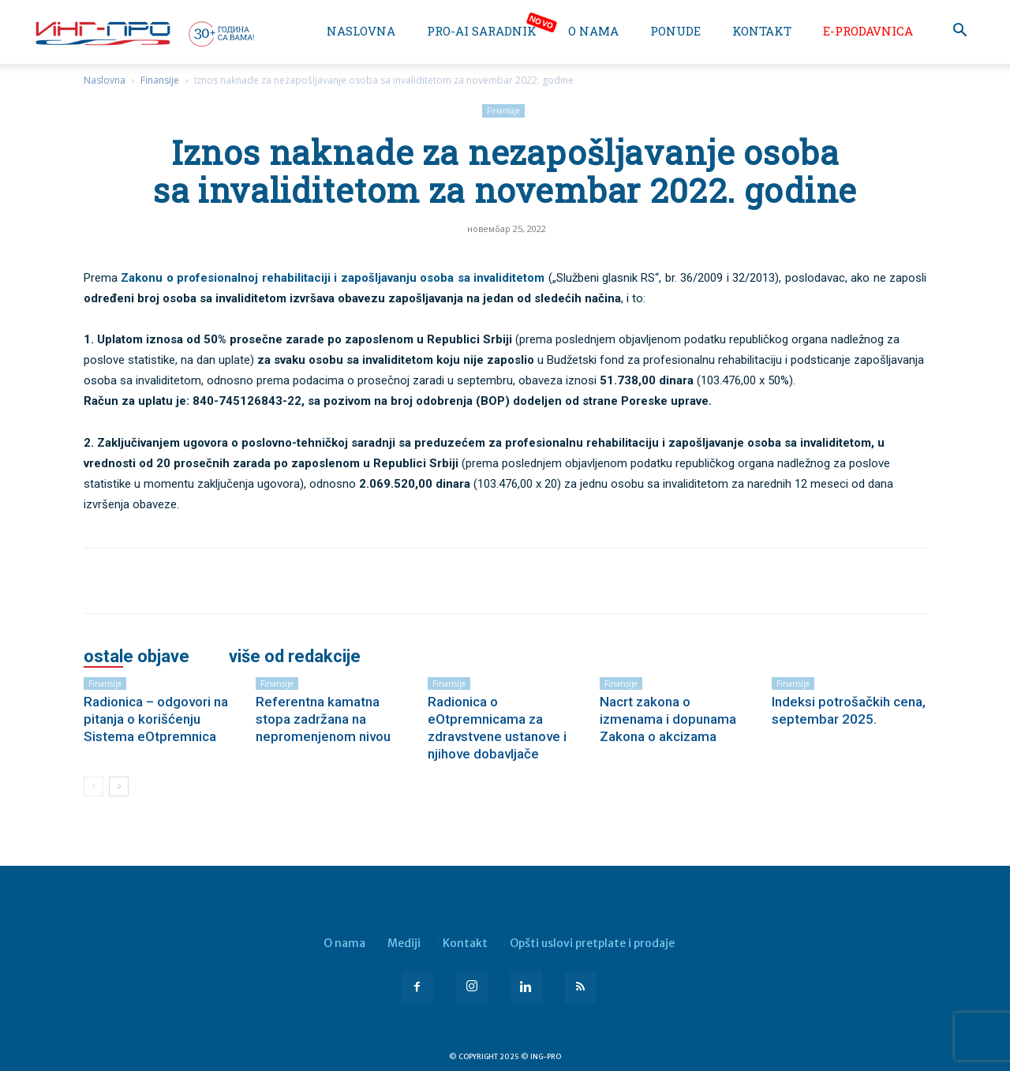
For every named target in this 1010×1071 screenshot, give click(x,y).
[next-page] (119, 786)
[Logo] (144, 33)
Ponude (675, 31)
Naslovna (361, 31)
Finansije (159, 80)
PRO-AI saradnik (482, 31)
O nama (593, 31)
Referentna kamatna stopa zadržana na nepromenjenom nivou (323, 719)
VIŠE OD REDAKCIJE (295, 656)
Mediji (404, 943)
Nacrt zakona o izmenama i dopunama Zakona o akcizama (668, 719)
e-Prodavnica (868, 31)
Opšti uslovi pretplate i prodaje (592, 943)
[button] (959, 31)
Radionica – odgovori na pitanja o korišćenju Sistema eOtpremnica (156, 719)
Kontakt (761, 31)
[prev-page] (93, 786)
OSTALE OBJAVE (136, 656)
